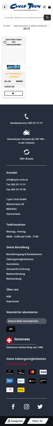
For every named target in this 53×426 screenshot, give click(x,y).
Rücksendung (13, 278)
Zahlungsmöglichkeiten (19, 259)
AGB (8, 296)
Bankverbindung (15, 273)
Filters (37, 421)
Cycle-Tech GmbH (16, 199)
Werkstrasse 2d (15, 204)
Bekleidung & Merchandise (30, 25)
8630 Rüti (11, 209)
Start (7, 25)
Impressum (12, 301)
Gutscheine (12, 264)
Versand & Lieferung (18, 269)
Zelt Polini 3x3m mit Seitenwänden (14, 42)
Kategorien (15, 421)
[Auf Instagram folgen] (26, 407)
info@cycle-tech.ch (17, 179)
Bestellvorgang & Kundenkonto (24, 254)
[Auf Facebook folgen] (13, 407)
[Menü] (44, 6)
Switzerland (13, 213)
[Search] (47, 17)
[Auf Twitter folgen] (39, 407)
